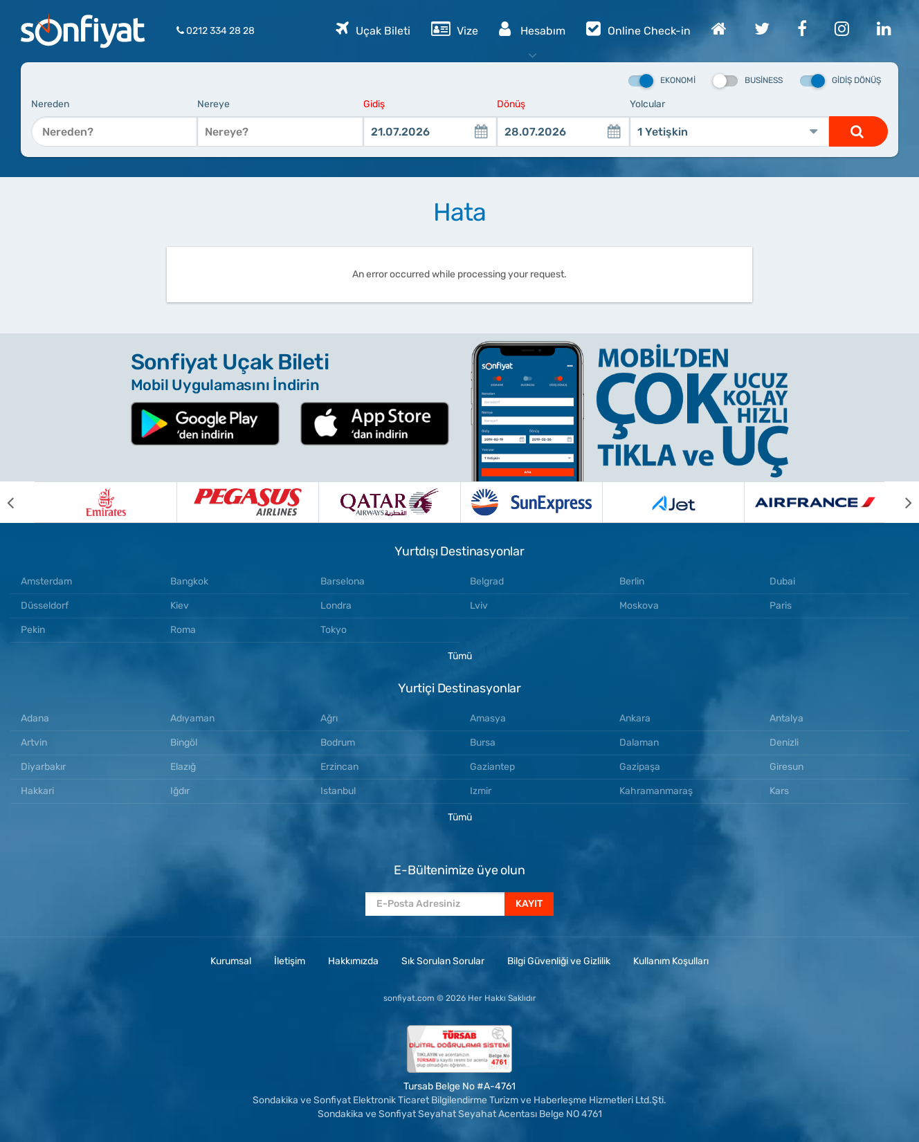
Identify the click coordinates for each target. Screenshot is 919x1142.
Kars (779, 791)
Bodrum (337, 742)
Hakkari (37, 791)
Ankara (634, 718)
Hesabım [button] (532, 28)
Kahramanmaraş (656, 791)
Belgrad (487, 581)
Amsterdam (46, 581)
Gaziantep (492, 767)
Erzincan (339, 767)
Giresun (786, 767)
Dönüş (511, 104)
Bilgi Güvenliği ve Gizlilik (558, 961)
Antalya (786, 718)
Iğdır (180, 791)
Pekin (33, 630)
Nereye (213, 104)
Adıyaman (192, 718)
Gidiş (374, 104)
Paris (781, 605)
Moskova (639, 605)
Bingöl (183, 742)
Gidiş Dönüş (840, 80)
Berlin (631, 581)
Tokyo (333, 630)
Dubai (782, 581)
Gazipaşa (639, 767)
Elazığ (183, 767)
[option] (105, 502)
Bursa (482, 742)
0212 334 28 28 (215, 31)
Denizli (784, 742)
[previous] (17, 502)
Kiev (179, 605)
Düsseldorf (45, 605)
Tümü (460, 656)
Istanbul (338, 791)
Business (748, 80)
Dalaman (639, 742)
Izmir (480, 791)
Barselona (342, 581)
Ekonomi (661, 80)
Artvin (34, 742)
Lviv (479, 605)
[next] (901, 502)
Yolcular (647, 104)
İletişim (289, 961)
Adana (35, 718)
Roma (183, 630)
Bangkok (189, 581)
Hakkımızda (353, 961)
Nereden (50, 104)
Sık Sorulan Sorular (442, 961)
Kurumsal (230, 961)
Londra (336, 605)
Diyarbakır (43, 767)
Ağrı (329, 718)
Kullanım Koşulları (671, 961)
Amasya (488, 718)
